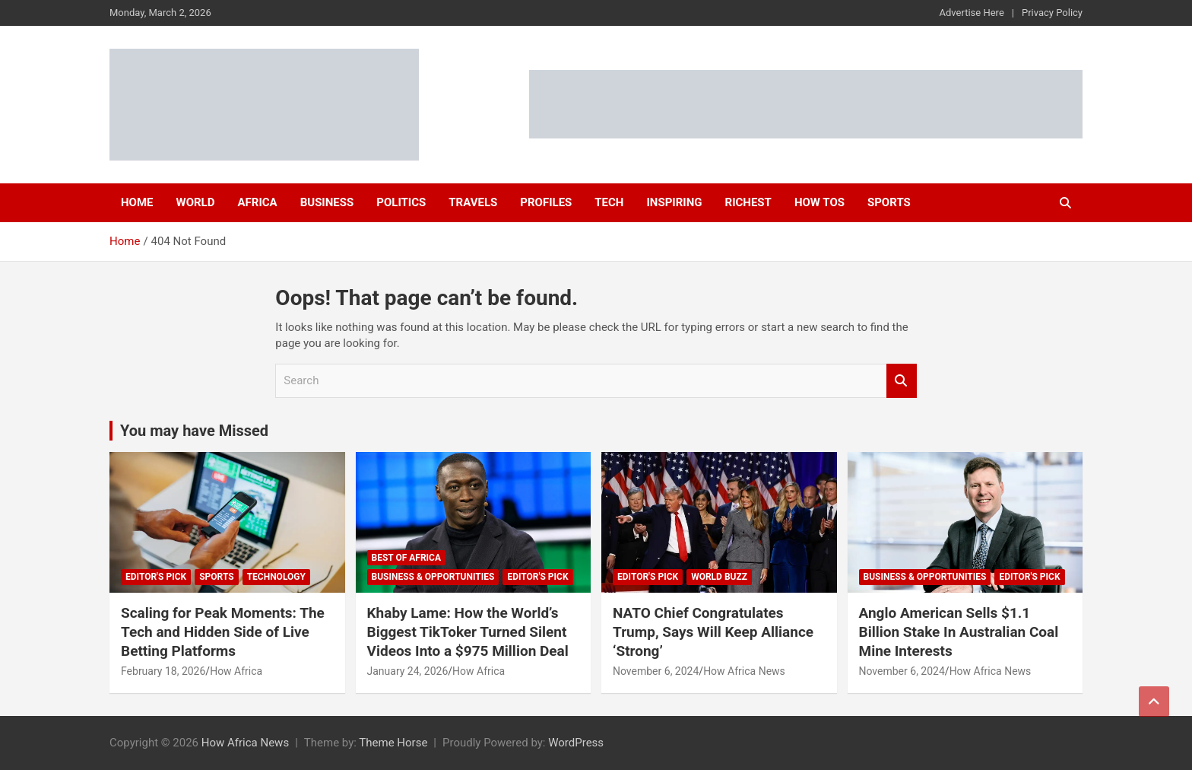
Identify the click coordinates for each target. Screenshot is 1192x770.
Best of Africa (407, 557)
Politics (401, 202)
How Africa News (744, 671)
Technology (276, 576)
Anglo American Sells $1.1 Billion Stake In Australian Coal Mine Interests (959, 631)
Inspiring (674, 202)
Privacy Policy (1052, 12)
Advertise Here (972, 12)
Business (327, 202)
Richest (748, 202)
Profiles (546, 202)
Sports (889, 202)
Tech (608, 202)
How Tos (819, 202)
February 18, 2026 (163, 671)
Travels (473, 202)
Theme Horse (393, 742)
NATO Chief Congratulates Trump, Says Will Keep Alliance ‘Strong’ (713, 631)
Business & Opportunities (433, 576)
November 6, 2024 (656, 671)
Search (901, 381)
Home (137, 202)
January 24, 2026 (408, 671)
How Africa (236, 671)
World (195, 202)
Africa (257, 202)
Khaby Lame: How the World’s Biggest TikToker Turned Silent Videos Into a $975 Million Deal (468, 631)
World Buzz (719, 576)
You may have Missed (194, 431)
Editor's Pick (155, 576)
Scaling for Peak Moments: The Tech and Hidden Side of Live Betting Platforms (223, 631)
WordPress (576, 742)
